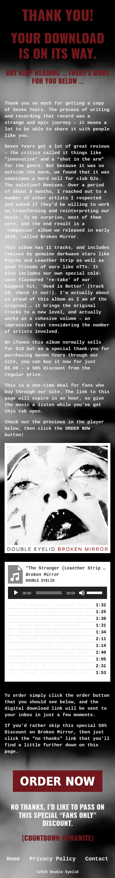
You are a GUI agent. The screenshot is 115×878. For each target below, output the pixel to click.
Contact (97, 859)
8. (51, 652)
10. (51, 666)
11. (51, 672)
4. (51, 625)
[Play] (16, 593)
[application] (57, 593)
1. (51, 605)
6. (51, 639)
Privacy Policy (52, 859)
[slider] (49, 592)
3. (51, 618)
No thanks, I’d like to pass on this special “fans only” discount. (58, 815)
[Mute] (82, 593)
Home (13, 859)
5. (51, 632)
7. (51, 645)
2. (51, 611)
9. (51, 659)
